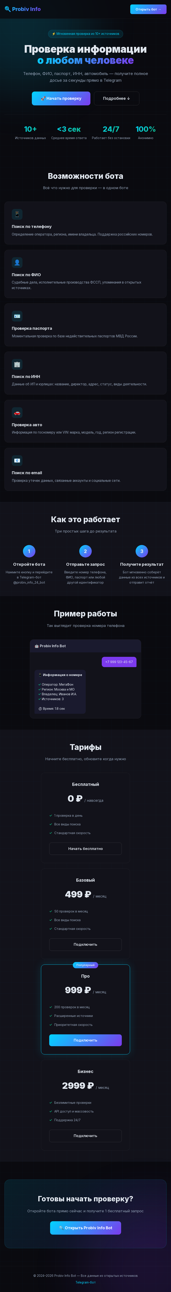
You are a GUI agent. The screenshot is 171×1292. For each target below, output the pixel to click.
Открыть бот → (148, 9)
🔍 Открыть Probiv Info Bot (85, 1227)
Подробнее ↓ (116, 98)
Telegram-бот (85, 1282)
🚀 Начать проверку (61, 98)
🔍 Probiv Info (22, 9)
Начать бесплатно (85, 848)
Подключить (85, 944)
